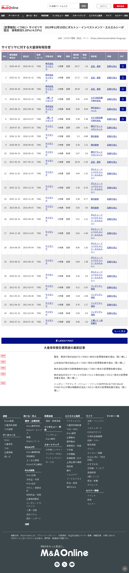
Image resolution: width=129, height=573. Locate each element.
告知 (89, 499)
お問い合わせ (109, 535)
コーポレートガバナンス (33, 504)
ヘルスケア (72, 474)
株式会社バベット (96, 109)
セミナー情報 (92, 490)
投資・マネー (93, 440)
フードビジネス (74, 478)
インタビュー (52, 434)
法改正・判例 (32, 479)
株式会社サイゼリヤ (49, 66)
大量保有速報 (10, 425)
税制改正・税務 (33, 494)
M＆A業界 (71, 433)
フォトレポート (94, 428)
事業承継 (45, 15)
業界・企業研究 (32, 420)
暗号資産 (91, 444)
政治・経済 (72, 482)
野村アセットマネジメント (97, 127)
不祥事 (70, 449)
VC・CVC (50, 461)
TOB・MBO (72, 429)
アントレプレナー (54, 457)
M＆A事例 (50, 438)
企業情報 (8, 452)
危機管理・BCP (74, 458)
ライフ (108, 15)
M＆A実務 (29, 470)
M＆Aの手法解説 (34, 464)
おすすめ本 (92, 464)
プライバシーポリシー (47, 535)
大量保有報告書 (74, 425)
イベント (91, 495)
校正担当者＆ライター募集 (80, 535)
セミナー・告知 (121, 15)
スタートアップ (79, 15)
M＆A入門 (29, 447)
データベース (14, 15)
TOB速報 (8, 429)
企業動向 (71, 437)
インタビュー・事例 (60, 15)
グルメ (90, 448)
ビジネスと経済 (95, 15)
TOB (6, 448)
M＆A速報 (9, 420)
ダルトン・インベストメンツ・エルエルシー (97, 173)
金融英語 (91, 472)
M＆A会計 (31, 483)
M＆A (6, 439)
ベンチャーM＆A (53, 453)
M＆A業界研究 (33, 425)
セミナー (91, 503)
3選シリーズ (93, 476)
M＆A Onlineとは (28, 535)
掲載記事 (97, 535)
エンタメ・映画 (94, 452)
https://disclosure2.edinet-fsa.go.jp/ (108, 38)
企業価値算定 (32, 498)
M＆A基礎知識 (33, 452)
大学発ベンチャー (54, 449)
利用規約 (62, 535)
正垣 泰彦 (96, 66)
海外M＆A (71, 486)
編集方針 (15, 535)
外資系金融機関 (94, 436)
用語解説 (30, 456)
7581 (22, 27)
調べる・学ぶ (31, 15)
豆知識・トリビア (95, 468)
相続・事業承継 (53, 420)
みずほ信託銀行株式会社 (97, 99)
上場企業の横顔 (74, 462)
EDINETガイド (94, 432)
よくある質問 (32, 460)
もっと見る (119, 331)
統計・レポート (33, 518)
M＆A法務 (31, 475)
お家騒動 (71, 453)
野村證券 (95, 136)
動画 (28, 437)
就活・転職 (92, 480)
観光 (69, 470)
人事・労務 (31, 510)
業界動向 (71, 441)
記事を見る (112, 66)
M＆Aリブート (33, 441)
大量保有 (8, 444)
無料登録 (120, 6)
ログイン (104, 6)
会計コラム (31, 514)
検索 (83, 6)
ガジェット (92, 484)
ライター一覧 (113, 415)
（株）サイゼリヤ (49, 99)
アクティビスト (74, 420)
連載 (27, 524)
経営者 (70, 466)
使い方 (7, 456)
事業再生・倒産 (74, 445)
